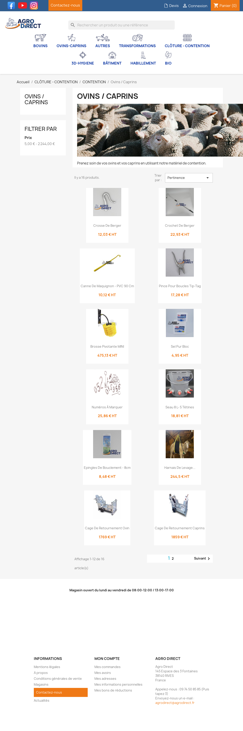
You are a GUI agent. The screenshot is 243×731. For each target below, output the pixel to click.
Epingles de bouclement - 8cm (107, 467)
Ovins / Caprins (36, 99)
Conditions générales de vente (58, 678)
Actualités (41, 700)
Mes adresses (105, 678)
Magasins (41, 684)
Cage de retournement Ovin (107, 528)
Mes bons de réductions (113, 690)
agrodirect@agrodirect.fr (175, 703)
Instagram (35, 5)
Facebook (12, 5)
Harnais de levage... (179, 467)
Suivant (202, 558)
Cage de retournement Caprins (180, 528)
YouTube (23, 5)
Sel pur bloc (180, 346)
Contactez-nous (65, 5)
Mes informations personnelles (118, 684)
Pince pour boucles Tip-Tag (180, 286)
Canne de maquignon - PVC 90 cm (107, 286)
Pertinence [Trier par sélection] (188, 177)
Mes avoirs (102, 673)
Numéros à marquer (107, 407)
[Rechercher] (121, 25)
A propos (41, 673)
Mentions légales (47, 667)
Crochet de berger (180, 225)
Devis (171, 5)
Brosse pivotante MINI (107, 346)
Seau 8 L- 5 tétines (179, 407)
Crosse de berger (107, 225)
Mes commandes (107, 667)
